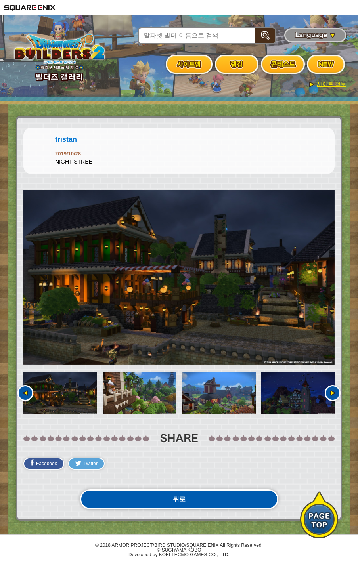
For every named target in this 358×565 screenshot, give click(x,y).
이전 (25, 393)
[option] (179, 277)
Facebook (44, 462)
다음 (333, 393)
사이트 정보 (331, 84)
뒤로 (179, 499)
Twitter (86, 463)
